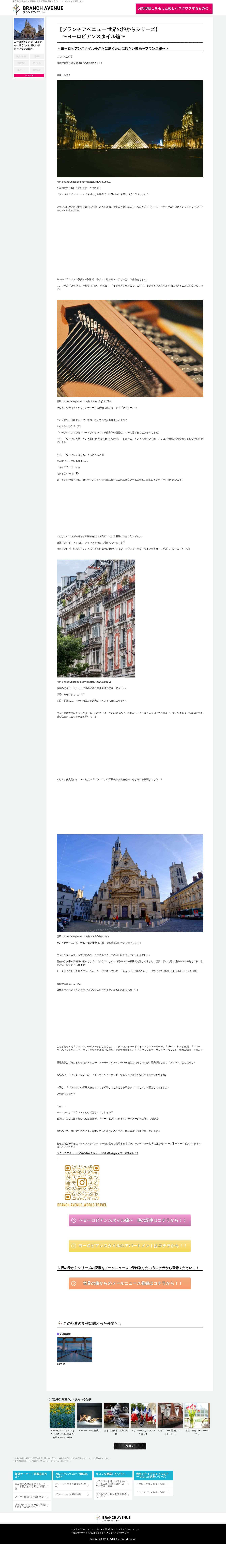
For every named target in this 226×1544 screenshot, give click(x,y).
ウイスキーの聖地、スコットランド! (170, 1432)
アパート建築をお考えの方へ (30, 1496)
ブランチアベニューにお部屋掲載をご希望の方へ (30, 1505)
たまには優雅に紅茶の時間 (116, 1432)
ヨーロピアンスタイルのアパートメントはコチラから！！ (132, 1245)
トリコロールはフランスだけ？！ (143, 1432)
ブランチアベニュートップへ (86, 1529)
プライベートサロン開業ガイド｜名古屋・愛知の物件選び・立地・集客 (111, 1483)
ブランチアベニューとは (129, 1529)
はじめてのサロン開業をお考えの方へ (111, 1495)
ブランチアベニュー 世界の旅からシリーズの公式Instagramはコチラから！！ (97, 1153)
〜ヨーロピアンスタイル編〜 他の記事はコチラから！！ (133, 1220)
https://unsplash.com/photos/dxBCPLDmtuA (87, 181)
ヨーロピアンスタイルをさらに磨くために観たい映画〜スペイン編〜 (62, 1434)
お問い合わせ (109, 1529)
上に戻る (28, 75)
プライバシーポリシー (119, 1533)
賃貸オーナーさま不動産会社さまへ (89, 1533)
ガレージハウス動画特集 (68, 1494)
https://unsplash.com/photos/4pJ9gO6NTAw (87, 401)
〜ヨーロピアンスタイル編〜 (151, 1492)
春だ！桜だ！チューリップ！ (197, 1432)
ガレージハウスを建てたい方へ (70, 1485)
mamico (61, 1364)
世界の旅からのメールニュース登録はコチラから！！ (133, 1283)
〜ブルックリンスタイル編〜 (151, 1484)
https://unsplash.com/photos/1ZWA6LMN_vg (88, 682)
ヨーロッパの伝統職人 (89, 1430)
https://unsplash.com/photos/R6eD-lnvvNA (86, 936)
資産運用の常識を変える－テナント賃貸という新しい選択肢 (30, 1486)
